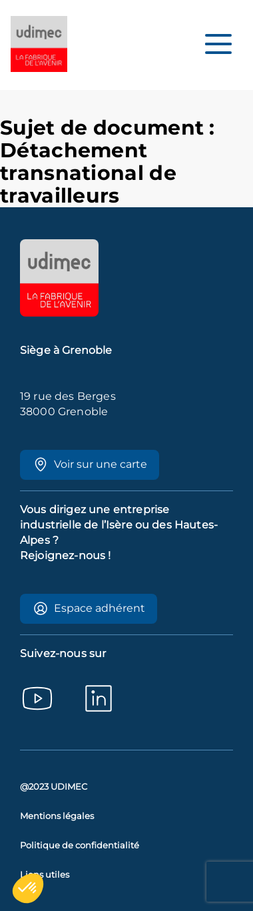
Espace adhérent (89, 608)
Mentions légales (57, 816)
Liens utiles (44, 874)
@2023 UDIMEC (53, 786)
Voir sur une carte (90, 464)
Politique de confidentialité (79, 845)
